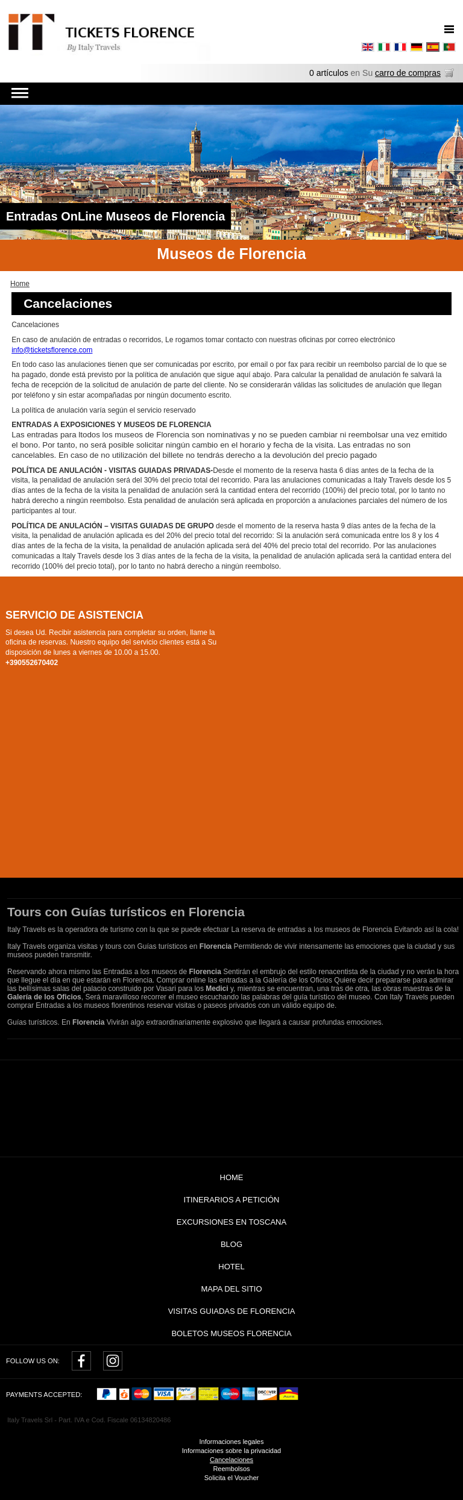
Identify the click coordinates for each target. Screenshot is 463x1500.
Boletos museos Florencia (231, 1333)
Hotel (231, 1266)
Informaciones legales (231, 1441)
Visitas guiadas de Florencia (231, 1311)
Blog (231, 1244)
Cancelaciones (231, 1459)
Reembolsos (231, 1468)
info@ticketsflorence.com (51, 350)
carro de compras (408, 73)
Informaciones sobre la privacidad (231, 1450)
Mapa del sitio (231, 1288)
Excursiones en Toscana (231, 1222)
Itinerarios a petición (232, 1199)
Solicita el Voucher (231, 1477)
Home (232, 1177)
